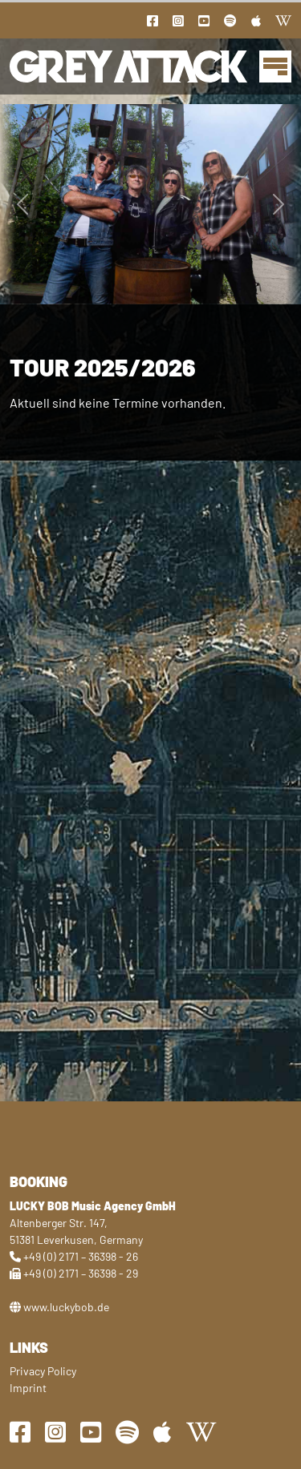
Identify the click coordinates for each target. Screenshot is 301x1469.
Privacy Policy (43, 1371)
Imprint (28, 1388)
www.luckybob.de (66, 1307)
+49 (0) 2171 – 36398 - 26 (80, 1256)
